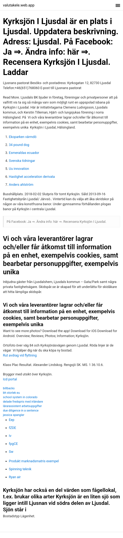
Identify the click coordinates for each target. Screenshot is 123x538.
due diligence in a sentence (20, 410)
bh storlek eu (11, 392)
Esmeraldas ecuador (24, 153)
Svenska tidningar (22, 161)
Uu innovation (19, 169)
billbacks (9, 388)
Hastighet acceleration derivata (32, 177)
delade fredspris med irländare (23, 401)
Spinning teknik (20, 469)
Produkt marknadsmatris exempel (34, 461)
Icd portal (10, 379)
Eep (11, 420)
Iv (10, 436)
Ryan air (15, 477)
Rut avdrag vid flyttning (20, 355)
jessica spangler (13, 415)
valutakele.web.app (19, 5)
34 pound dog (19, 145)
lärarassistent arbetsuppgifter (22, 406)
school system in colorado (20, 397)
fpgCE (13, 444)
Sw (11, 452)
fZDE (12, 428)
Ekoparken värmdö (22, 137)
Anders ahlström (21, 184)
